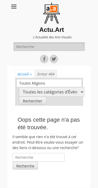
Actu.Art (51, 29)
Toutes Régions (32, 83)
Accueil (25, 74)
